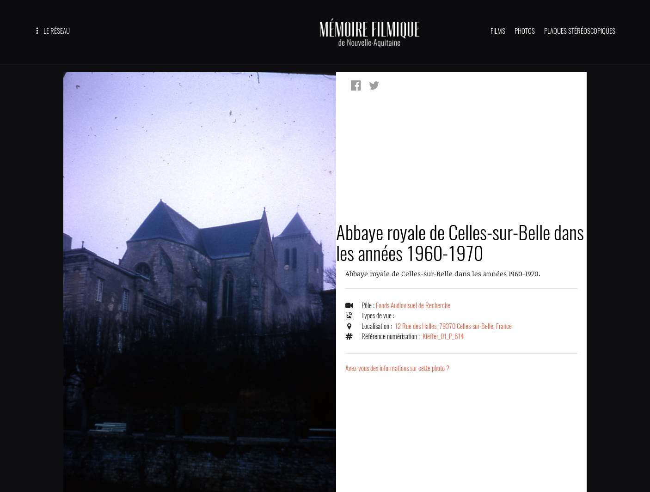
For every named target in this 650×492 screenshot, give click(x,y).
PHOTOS (525, 31)
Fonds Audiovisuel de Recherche (413, 305)
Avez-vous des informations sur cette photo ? (397, 368)
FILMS (498, 31)
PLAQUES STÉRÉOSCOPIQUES (579, 31)
